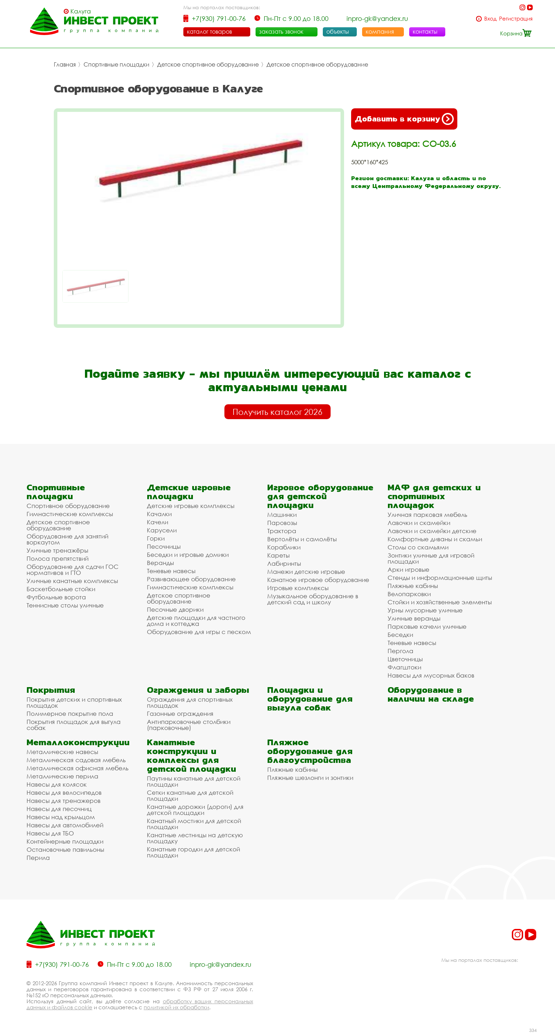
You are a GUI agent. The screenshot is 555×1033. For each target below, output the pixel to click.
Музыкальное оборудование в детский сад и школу (312, 599)
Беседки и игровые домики (188, 555)
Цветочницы (405, 659)
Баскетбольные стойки (61, 589)
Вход (490, 19)
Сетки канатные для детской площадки (190, 795)
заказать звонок (281, 31)
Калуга (80, 11)
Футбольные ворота (56, 597)
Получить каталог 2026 (277, 412)
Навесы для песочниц (59, 809)
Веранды (160, 563)
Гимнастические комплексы (70, 514)
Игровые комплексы (297, 588)
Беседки (400, 635)
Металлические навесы (62, 752)
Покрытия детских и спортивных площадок (74, 702)
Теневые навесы (171, 571)
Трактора (281, 531)
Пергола (400, 651)
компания (380, 31)
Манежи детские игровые (306, 572)
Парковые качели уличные (427, 626)
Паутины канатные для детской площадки (193, 781)
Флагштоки (404, 667)
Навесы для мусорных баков (431, 675)
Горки (156, 538)
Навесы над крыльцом (61, 817)
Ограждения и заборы (198, 689)
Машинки (282, 515)
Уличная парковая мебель (427, 515)
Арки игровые (408, 569)
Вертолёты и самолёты (302, 539)
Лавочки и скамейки (419, 523)
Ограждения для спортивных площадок (190, 702)
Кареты (278, 555)
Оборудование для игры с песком (199, 632)
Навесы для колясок (57, 784)
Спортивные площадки (116, 64)
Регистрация (516, 19)
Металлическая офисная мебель (77, 768)
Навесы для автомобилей (65, 825)
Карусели (162, 530)
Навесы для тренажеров (64, 801)
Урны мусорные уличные (425, 610)
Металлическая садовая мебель (76, 760)
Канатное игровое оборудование (318, 580)
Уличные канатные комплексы (72, 581)
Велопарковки (409, 594)
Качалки (159, 514)
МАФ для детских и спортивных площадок (434, 496)
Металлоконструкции (78, 742)
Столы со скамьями (418, 547)
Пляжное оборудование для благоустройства (310, 751)
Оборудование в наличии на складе (431, 694)
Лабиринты (284, 563)
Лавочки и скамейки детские (432, 531)
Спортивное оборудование (68, 506)
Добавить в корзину (404, 119)
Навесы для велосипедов (64, 792)
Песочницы (164, 546)
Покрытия (51, 689)
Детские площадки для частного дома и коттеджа (196, 621)
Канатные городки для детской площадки (193, 852)
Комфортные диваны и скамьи (435, 539)
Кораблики (284, 547)
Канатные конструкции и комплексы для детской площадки (191, 755)
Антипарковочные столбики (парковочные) (188, 725)
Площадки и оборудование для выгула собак (310, 698)
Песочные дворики (175, 609)
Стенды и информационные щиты (440, 578)
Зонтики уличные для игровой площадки (431, 558)
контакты (425, 31)
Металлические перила (62, 776)
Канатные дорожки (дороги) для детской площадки (195, 810)
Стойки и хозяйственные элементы (440, 602)
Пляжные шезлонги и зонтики (310, 778)
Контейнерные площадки (65, 841)
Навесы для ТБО (50, 833)
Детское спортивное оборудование (208, 64)
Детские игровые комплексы (190, 506)
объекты (337, 31)
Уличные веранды (414, 618)
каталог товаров (209, 31)
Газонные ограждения (180, 713)
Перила (38, 858)
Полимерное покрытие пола (70, 713)
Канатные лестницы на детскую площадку (195, 838)
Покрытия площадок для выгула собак (74, 725)
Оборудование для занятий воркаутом (67, 539)
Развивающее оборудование (191, 579)
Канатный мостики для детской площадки (194, 824)
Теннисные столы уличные (65, 605)
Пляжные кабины (413, 586)
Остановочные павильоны (65, 849)
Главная (65, 64)
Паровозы (282, 523)
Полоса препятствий (57, 558)
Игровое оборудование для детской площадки (320, 496)
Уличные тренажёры (57, 550)
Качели (157, 522)
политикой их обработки (176, 1007)
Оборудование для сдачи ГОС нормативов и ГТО (73, 570)
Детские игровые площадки (189, 492)
